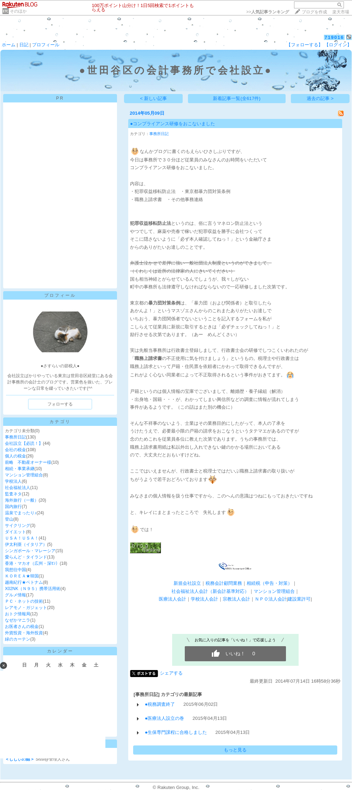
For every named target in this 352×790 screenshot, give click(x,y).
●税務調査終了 (160, 704)
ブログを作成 (314, 11)
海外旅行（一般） (22, 500)
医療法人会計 (172, 599)
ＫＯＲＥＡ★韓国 (22, 576)
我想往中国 (15, 569)
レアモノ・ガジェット (26, 607)
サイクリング (17, 525)
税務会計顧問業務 (224, 583)
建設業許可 (299, 599)
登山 (9, 519)
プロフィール (45, 44)
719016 (334, 37)
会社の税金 (15, 449)
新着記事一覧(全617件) (236, 98)
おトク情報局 (17, 613)
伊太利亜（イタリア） (26, 544)
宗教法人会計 (236, 599)
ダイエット (15, 531)
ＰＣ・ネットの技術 (24, 601)
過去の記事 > (320, 98)
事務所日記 (15, 437)
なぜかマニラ (17, 620)
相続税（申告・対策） (269, 583)
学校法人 (13, 481)
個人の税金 (15, 456)
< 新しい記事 (153, 98)
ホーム (8, 44)
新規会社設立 (187, 583)
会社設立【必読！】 (24, 443)
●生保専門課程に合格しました (176, 732)
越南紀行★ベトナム (24, 582)
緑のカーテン (17, 639)
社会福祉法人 (17, 487)
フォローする (60, 404)
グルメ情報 (15, 594)
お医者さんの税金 (22, 626)
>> (267, 11)
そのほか (18, 11)
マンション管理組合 (24, 475)
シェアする (171, 673)
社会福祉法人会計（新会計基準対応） (210, 591)
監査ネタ (13, 493)
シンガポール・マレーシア (30, 550)
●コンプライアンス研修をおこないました (172, 123)
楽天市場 (340, 11)
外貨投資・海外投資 (24, 632)
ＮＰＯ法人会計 (271, 599)
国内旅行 (13, 506)
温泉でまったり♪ (21, 512)
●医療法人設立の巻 (164, 718)
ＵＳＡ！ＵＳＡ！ (22, 538)
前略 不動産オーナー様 (28, 462)
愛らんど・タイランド (26, 557)
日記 (23, 44)
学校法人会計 (204, 599)
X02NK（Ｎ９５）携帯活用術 (32, 588)
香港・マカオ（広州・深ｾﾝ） (32, 563)
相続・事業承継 (19, 468)
